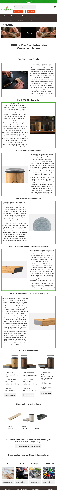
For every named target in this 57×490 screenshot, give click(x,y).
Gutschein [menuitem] (20, 19)
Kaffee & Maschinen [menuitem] (9, 15)
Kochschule (31, 10)
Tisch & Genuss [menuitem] (7, 19)
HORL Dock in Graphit (40, 424)
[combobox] (25, 6)
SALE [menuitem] (30, 19)
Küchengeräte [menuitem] (24, 15)
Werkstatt (19, 10)
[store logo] (6, 7)
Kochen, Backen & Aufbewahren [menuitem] (43, 15)
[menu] (28, 17)
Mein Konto (48, 6)
